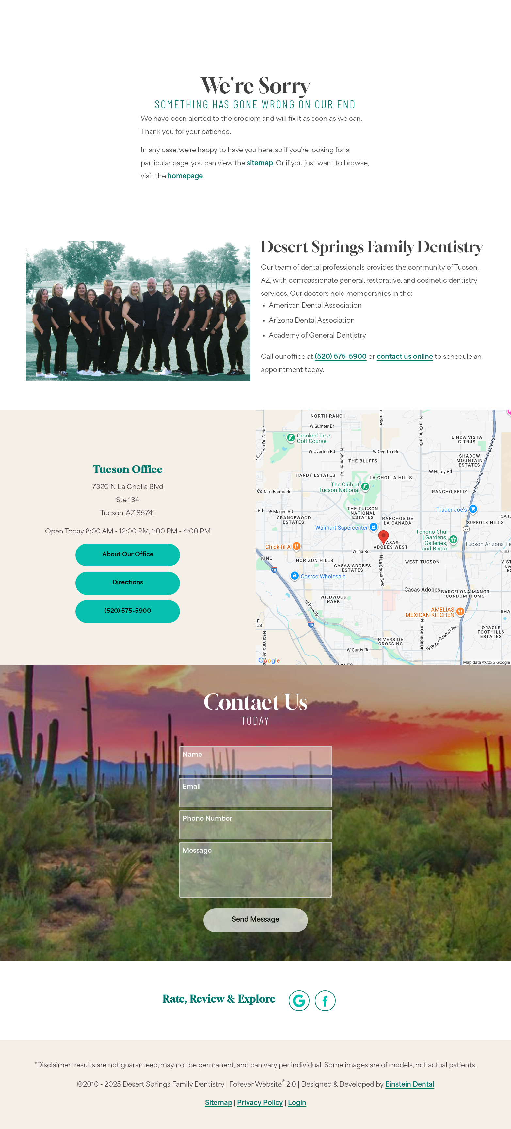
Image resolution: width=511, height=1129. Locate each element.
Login (297, 1103)
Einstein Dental (409, 1085)
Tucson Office (128, 471)
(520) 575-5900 (341, 357)
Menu (452, 23)
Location (360, 24)
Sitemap (218, 1103)
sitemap (260, 163)
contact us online (405, 357)
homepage (185, 176)
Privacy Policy (260, 1103)
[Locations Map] (383, 537)
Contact (406, 24)
